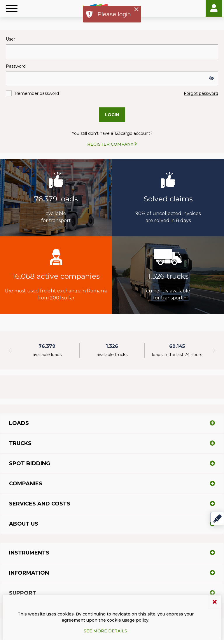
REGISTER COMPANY (112, 144)
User (10, 39)
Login (214, 8)
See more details (105, 631)
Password (16, 66)
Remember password (37, 93)
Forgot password (201, 93)
